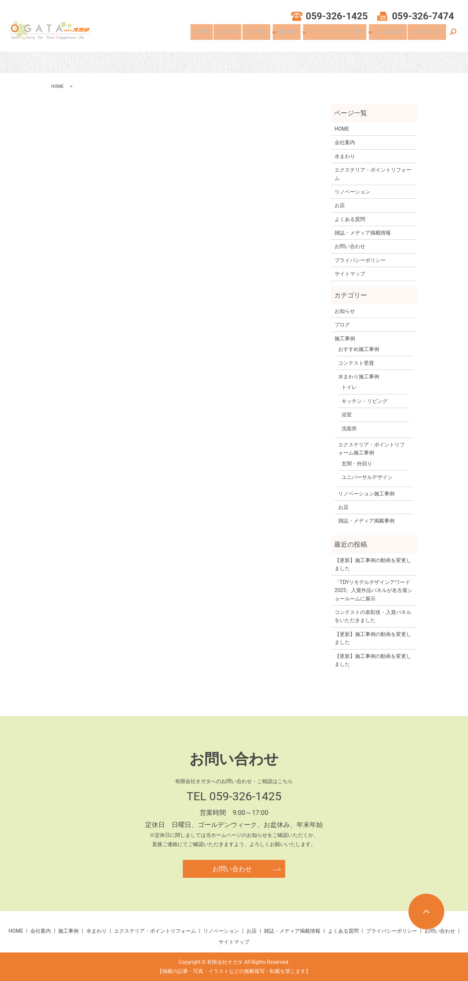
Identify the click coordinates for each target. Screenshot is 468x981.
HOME (216, 34)
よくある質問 (393, 34)
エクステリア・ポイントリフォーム (373, 174)
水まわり (345, 156)
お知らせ (345, 311)
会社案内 (238, 34)
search (453, 34)
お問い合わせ (429, 34)
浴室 (346, 415)
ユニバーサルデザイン (367, 477)
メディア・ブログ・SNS (341, 34)
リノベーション (352, 192)
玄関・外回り (356, 464)
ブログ (342, 324)
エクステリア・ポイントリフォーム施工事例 (371, 449)
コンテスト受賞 (356, 363)
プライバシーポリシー (360, 260)
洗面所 (349, 428)
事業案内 (293, 34)
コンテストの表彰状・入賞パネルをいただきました (373, 616)
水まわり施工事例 (358, 376)
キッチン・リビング (364, 401)
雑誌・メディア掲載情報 (363, 233)
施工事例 (263, 34)
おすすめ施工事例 (358, 349)
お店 (340, 205)
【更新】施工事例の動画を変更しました (373, 564)
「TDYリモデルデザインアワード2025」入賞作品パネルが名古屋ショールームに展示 (373, 590)
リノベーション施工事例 (366, 494)
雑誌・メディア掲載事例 (366, 521)
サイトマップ (350, 274)
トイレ (349, 387)
